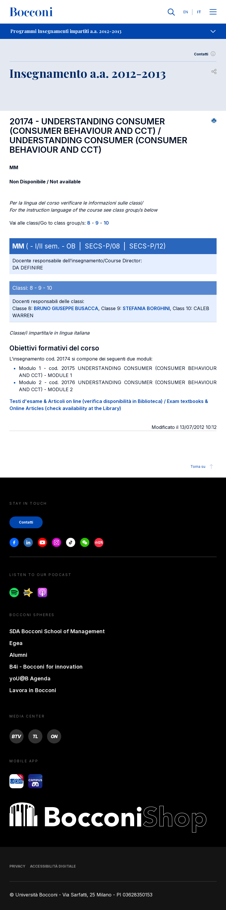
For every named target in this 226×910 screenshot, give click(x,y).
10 (106, 223)
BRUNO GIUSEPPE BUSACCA (66, 308)
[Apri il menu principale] (213, 12)
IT (199, 12)
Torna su (202, 466)
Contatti (205, 54)
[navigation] (113, 31)
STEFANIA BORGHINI (146, 308)
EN (185, 12)
